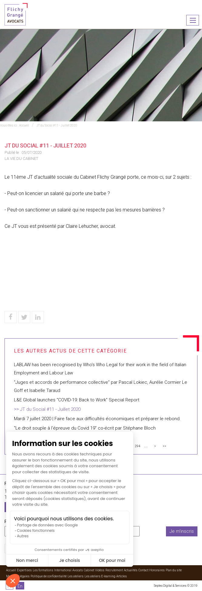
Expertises (24, 570)
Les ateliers (76, 576)
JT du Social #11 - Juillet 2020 (56, 125)
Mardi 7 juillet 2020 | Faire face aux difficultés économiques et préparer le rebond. (97, 418)
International (62, 570)
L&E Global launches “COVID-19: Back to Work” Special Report (76, 400)
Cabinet (89, 570)
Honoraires (157, 570)
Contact (143, 570)
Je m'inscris (182, 531)
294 (137, 446)
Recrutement (114, 570)
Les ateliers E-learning (99, 576)
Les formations (43, 570)
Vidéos (99, 570)
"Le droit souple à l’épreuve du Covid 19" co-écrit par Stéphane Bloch (85, 428)
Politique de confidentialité (49, 576)
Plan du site (174, 570)
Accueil (24, 125)
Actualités (130, 570)
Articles (121, 576)
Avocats (77, 570)
